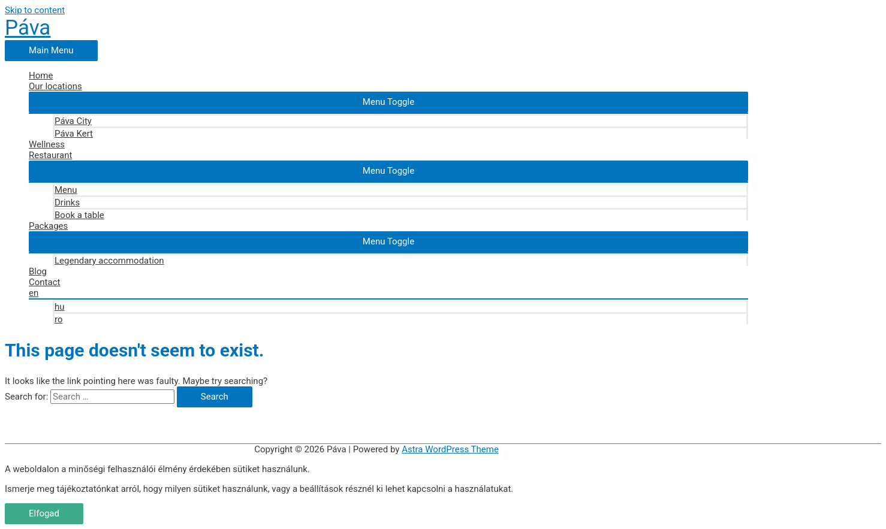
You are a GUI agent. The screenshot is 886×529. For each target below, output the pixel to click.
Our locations (55, 86)
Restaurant (50, 155)
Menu (66, 190)
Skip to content (35, 10)
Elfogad (44, 513)
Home (41, 75)
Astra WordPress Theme (450, 449)
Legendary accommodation (109, 260)
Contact (44, 282)
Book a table (79, 215)
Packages (48, 225)
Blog (38, 271)
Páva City (73, 121)
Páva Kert (74, 133)
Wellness (47, 144)
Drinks (67, 202)
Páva (27, 28)
